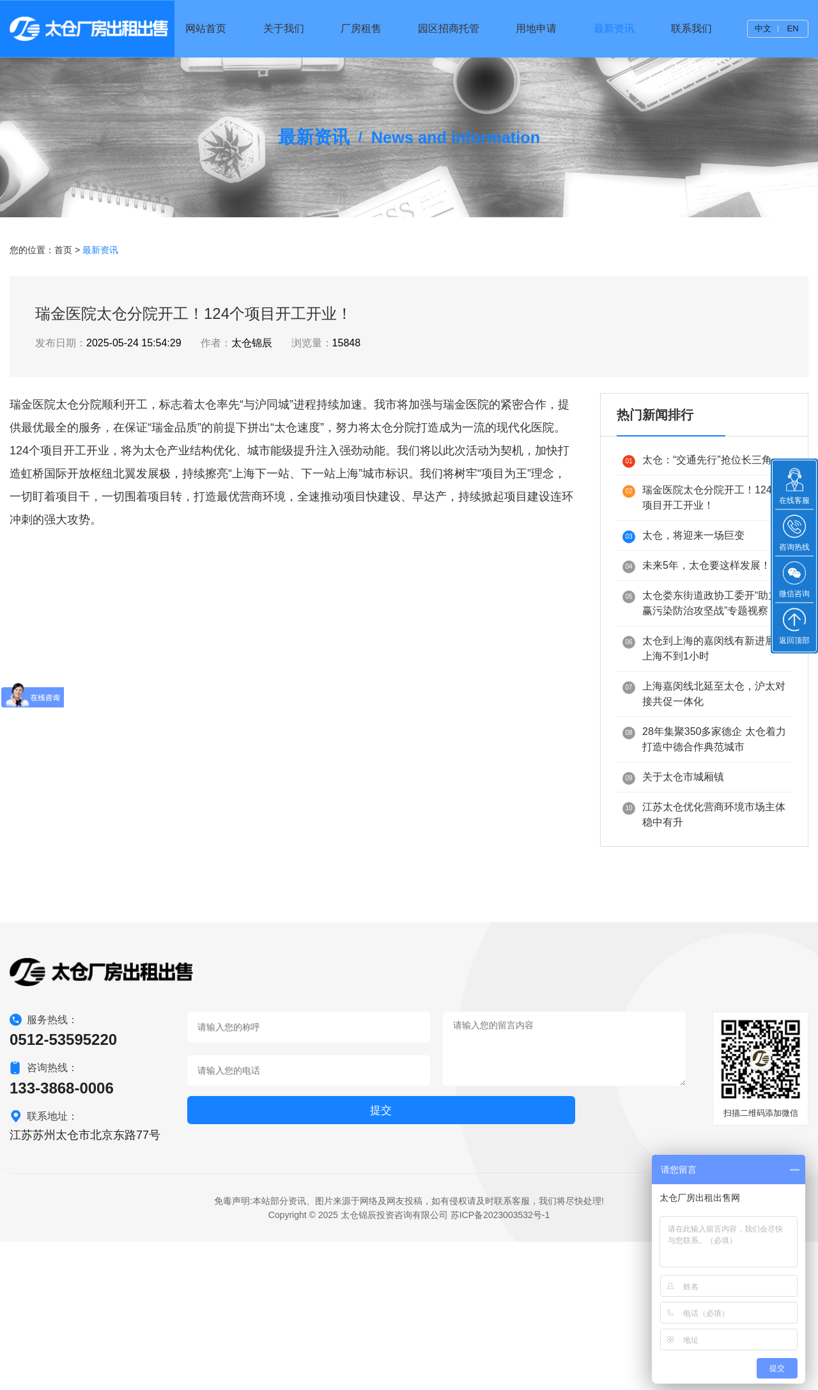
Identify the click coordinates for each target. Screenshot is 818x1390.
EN (792, 28)
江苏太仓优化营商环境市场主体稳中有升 (703, 942)
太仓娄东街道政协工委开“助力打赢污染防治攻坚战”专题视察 (705, 731)
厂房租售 (377, 28)
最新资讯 (620, 28)
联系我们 (694, 28)
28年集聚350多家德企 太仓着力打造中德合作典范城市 (704, 867)
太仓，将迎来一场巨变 (683, 664)
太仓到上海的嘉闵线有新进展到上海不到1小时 (703, 776)
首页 (63, 378)
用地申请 (545, 28)
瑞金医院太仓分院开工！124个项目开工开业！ (702, 625)
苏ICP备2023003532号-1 (500, 1364)
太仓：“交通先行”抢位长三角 (697, 589)
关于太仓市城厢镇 (673, 906)
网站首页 (228, 28)
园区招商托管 (461, 28)
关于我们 (302, 28)
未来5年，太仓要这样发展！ (696, 694)
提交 (222, 1261)
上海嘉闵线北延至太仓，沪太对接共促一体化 (703, 821)
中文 (762, 28)
